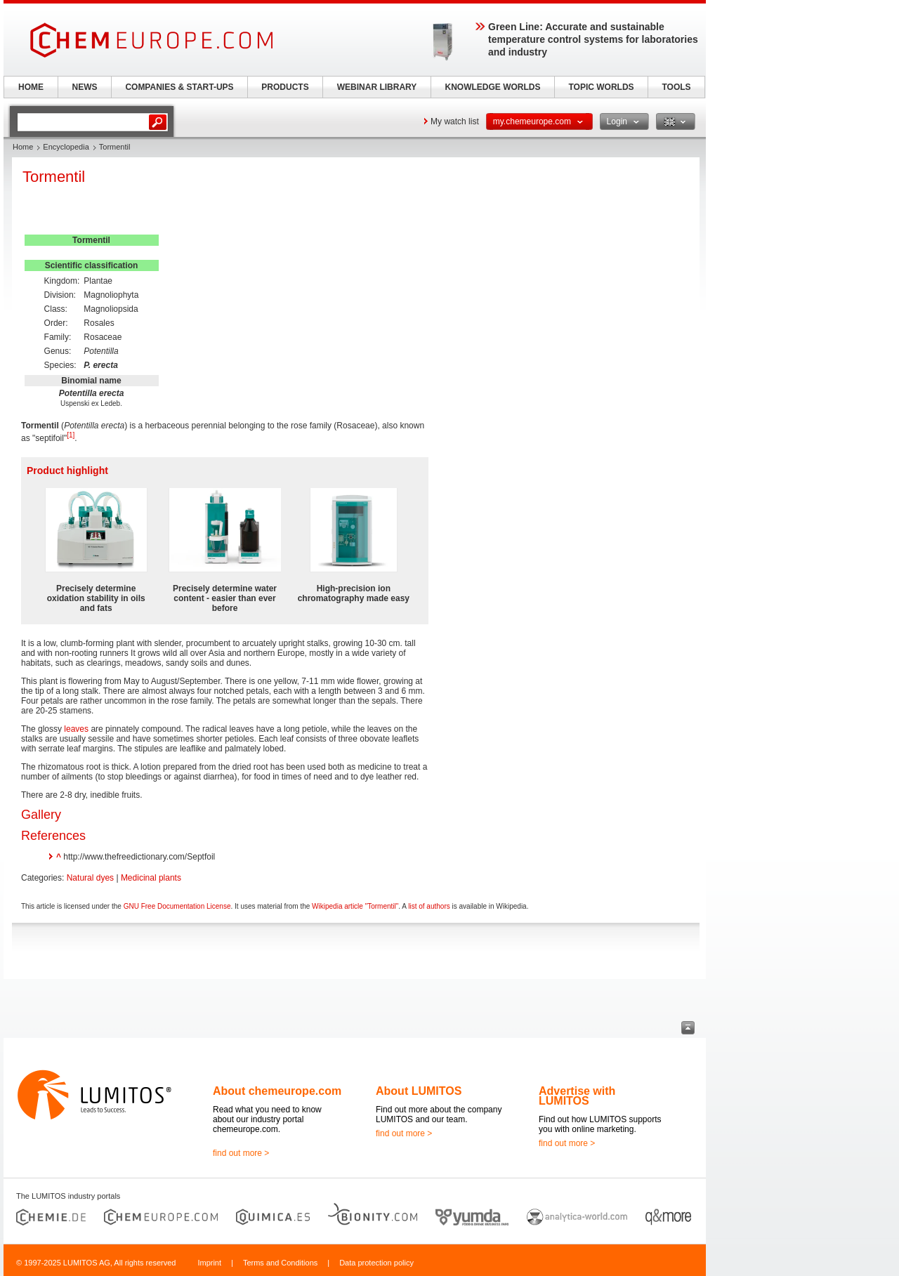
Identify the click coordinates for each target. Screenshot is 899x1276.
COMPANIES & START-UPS (179, 87)
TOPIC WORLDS (601, 87)
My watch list (455, 121)
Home (23, 147)
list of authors (429, 906)
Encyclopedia (65, 147)
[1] (70, 435)
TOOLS (676, 87)
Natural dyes (90, 878)
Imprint (209, 1262)
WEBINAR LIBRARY (377, 87)
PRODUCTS (284, 87)
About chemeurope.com (277, 1091)
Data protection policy (376, 1262)
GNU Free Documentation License (177, 906)
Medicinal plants (151, 878)
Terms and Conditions (280, 1262)
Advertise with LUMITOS (577, 1096)
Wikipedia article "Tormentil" (355, 906)
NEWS (85, 87)
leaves (76, 729)
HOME (31, 87)
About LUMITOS (418, 1091)
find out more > (241, 1153)
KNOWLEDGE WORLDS (493, 87)
